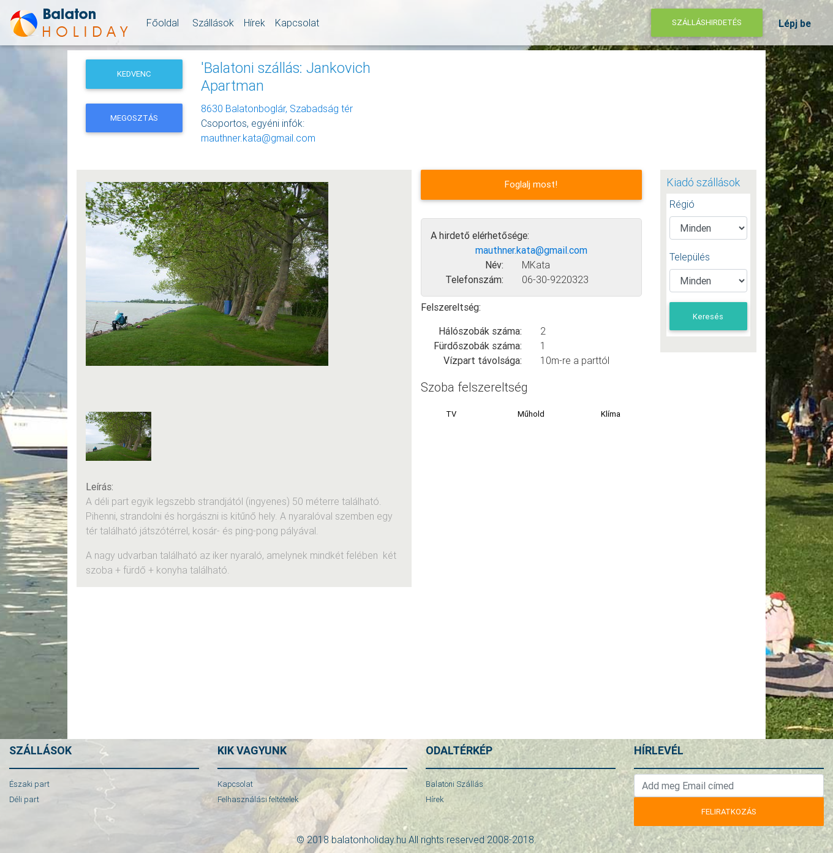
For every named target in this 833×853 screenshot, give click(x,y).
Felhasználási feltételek (257, 799)
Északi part (29, 784)
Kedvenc (134, 74)
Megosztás (134, 118)
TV (451, 414)
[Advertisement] (529, 90)
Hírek (254, 25)
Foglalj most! (531, 184)
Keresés (708, 316)
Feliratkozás (728, 811)
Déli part (24, 799)
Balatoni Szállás (454, 784)
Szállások (211, 25)
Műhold (531, 414)
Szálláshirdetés (707, 25)
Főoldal (161, 25)
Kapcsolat (297, 25)
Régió (682, 204)
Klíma (610, 414)
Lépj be (794, 26)
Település (689, 257)
